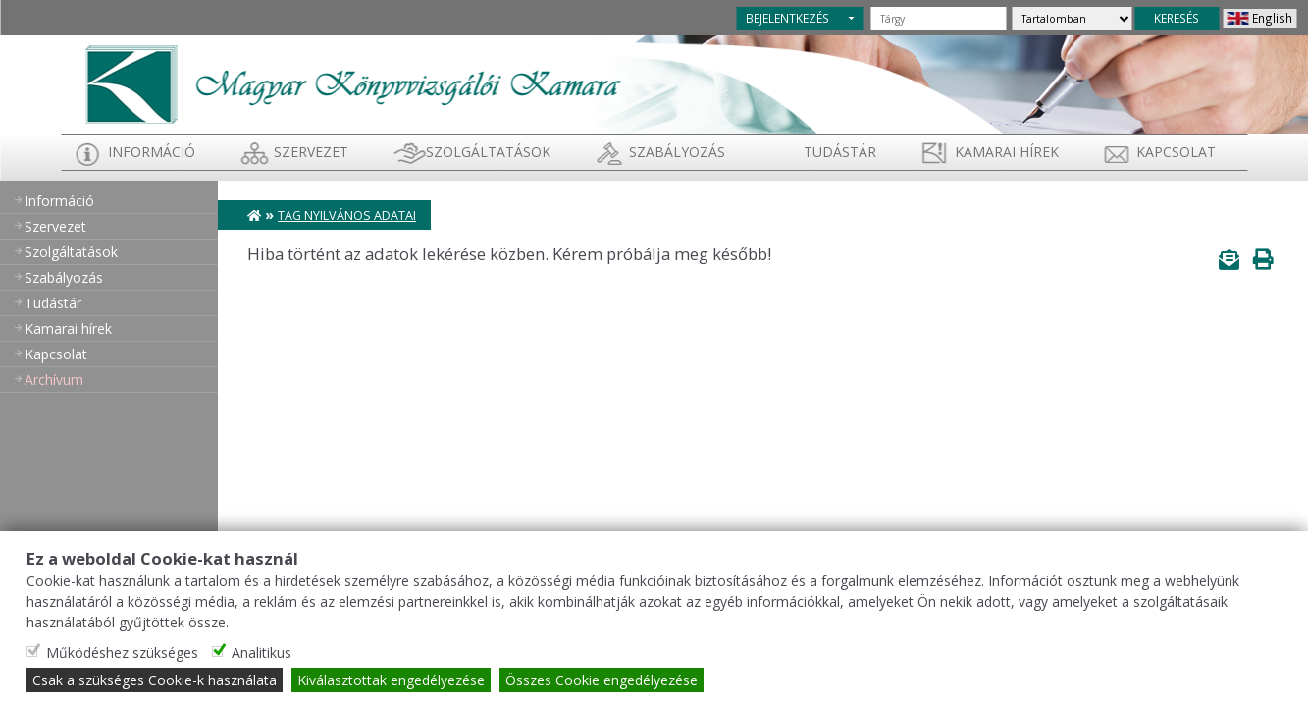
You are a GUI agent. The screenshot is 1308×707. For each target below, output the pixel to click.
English (1272, 18)
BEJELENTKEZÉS (787, 18)
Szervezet (311, 151)
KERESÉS (1176, 18)
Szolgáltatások (488, 151)
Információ (151, 151)
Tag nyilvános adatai (347, 215)
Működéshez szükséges (122, 652)
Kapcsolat (1176, 151)
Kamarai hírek (1007, 151)
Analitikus (261, 652)
